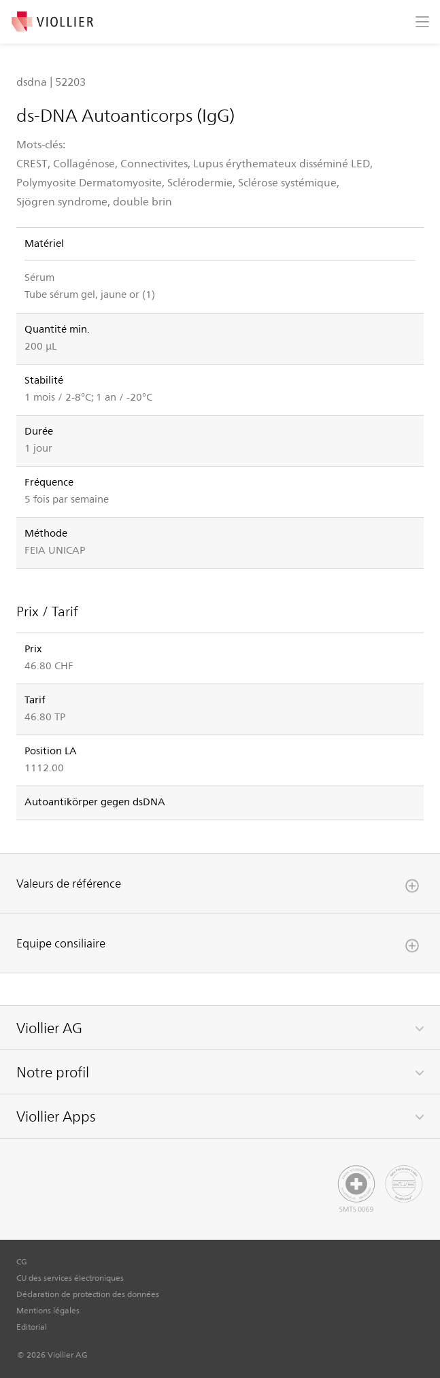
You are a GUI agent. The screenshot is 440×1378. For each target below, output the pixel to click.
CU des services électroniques (70, 1277)
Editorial (31, 1326)
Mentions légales (48, 1310)
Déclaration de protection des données (87, 1293)
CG (21, 1261)
